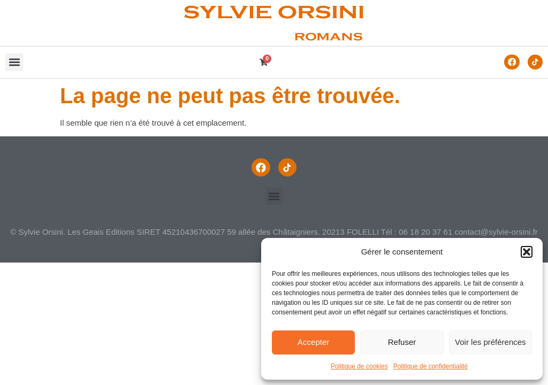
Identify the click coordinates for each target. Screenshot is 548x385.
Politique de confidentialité (430, 366)
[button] (526, 252)
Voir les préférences (490, 341)
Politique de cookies (359, 366)
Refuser (402, 341)
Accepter (313, 341)
